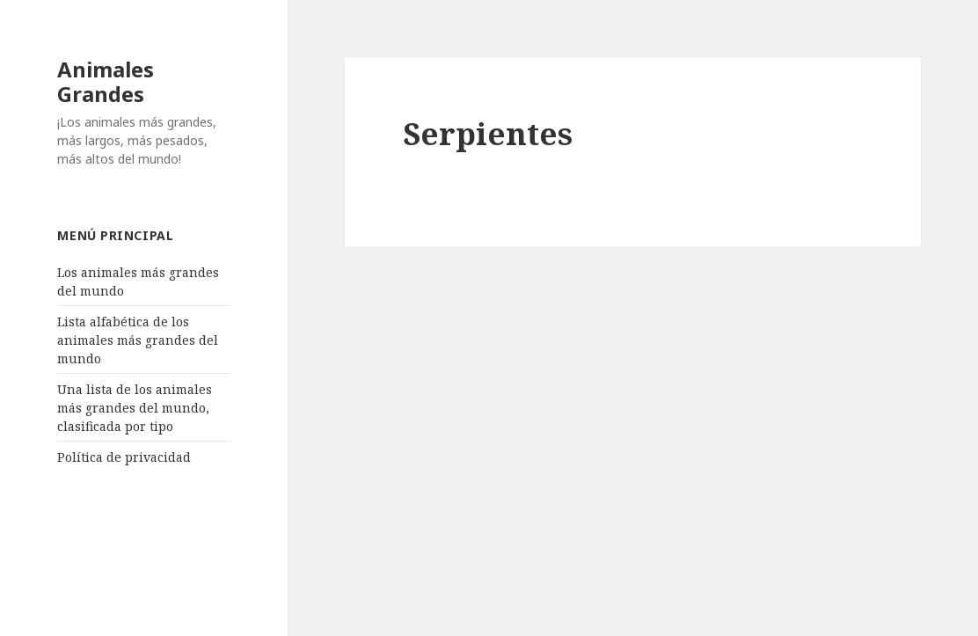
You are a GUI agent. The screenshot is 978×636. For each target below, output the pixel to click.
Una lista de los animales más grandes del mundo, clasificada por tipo (134, 408)
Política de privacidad (124, 457)
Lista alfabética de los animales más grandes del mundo (137, 340)
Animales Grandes (105, 81)
